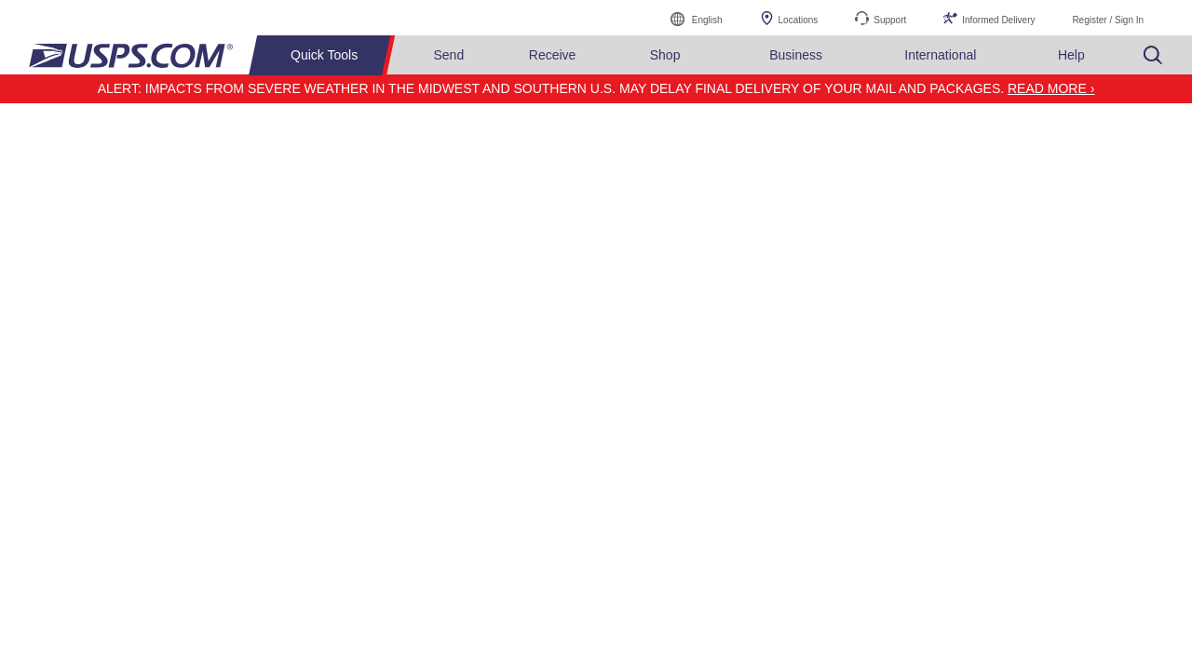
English (688, 16)
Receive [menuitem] (552, 54)
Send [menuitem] (449, 54)
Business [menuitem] (795, 54)
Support (890, 20)
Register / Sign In (1108, 20)
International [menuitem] (940, 54)
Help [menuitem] (1071, 54)
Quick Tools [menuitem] (324, 54)
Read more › (1051, 88)
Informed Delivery (998, 20)
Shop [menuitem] (665, 54)
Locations (799, 20)
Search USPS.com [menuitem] (1153, 55)
